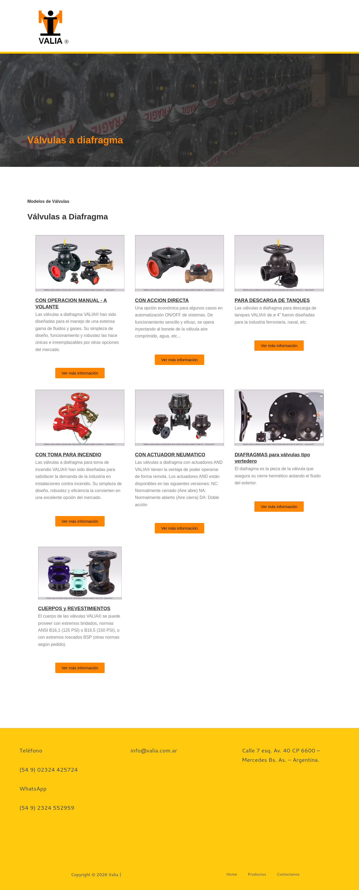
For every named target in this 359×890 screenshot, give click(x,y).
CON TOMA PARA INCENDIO (71, 454)
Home (197, 25)
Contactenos (273, 25)
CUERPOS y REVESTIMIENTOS (77, 608)
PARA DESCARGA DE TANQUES (276, 300)
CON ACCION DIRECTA (164, 300)
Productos (229, 25)
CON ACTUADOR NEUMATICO (173, 454)
